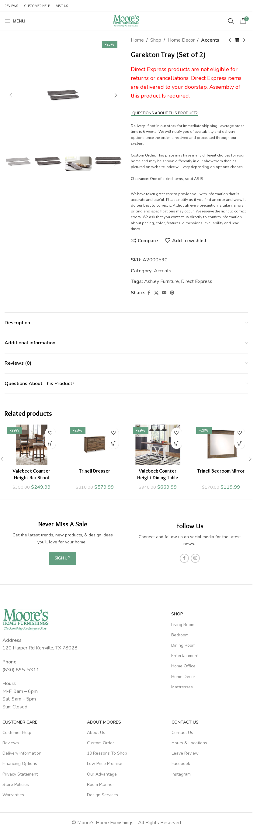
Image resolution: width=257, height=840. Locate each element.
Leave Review (185, 753)
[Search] (231, 21)
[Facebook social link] (148, 293)
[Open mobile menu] (15, 21)
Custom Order (100, 743)
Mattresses (182, 687)
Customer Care (19, 722)
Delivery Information (21, 753)
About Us (96, 732)
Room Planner (100, 784)
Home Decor (181, 40)
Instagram (181, 774)
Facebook (181, 763)
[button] (11, 95)
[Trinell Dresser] (95, 445)
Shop (155, 40)
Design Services (102, 795)
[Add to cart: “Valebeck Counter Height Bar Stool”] (50, 443)
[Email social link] (164, 293)
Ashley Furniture (161, 281)
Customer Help (16, 732)
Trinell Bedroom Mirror (221, 471)
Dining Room (183, 645)
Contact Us (185, 722)
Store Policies (15, 784)
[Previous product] (229, 40)
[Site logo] (126, 20)
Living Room (182, 625)
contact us (180, 217)
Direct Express (196, 281)
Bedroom (180, 635)
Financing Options (19, 763)
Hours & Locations (189, 743)
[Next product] (244, 40)
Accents (210, 40)
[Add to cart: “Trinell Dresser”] (113, 443)
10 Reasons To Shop (107, 753)
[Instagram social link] (195, 558)
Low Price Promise (104, 763)
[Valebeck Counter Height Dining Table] (158, 445)
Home (137, 40)
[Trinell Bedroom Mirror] (221, 445)
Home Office (183, 666)
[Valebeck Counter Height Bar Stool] (32, 445)
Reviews (10, 743)
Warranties (13, 795)
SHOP (177, 614)
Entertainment (185, 656)
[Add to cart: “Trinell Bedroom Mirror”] (239, 443)
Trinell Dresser (94, 471)
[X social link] (156, 293)
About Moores (104, 722)
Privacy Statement (20, 774)
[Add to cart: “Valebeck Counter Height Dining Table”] (176, 443)
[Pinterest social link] (172, 293)
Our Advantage (102, 774)
